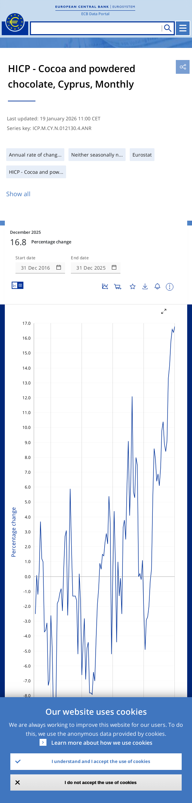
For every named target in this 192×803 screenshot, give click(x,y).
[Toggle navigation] (183, 28)
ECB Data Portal (95, 13)
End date (80, 258)
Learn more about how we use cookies (101, 742)
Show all (18, 194)
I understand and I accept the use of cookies (101, 761)
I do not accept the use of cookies (101, 782)
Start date (25, 258)
